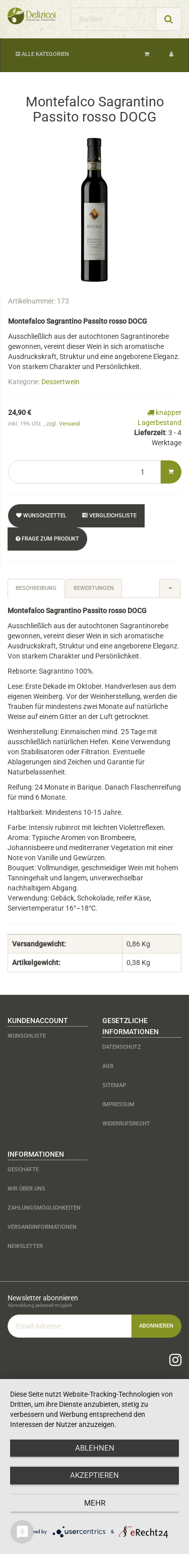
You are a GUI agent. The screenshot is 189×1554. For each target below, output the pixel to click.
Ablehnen (94, 1448)
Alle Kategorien (42, 54)
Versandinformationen (42, 1227)
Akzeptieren (94, 1475)
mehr (94, 1503)
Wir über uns (26, 1188)
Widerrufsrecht (126, 1123)
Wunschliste (27, 1036)
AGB (107, 1066)
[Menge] (84, 472)
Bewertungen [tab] (94, 588)
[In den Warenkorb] (170, 472)
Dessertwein (60, 382)
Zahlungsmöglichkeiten (44, 1208)
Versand (69, 424)
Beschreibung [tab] (36, 588)
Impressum (118, 1104)
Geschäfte (23, 1169)
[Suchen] (113, 19)
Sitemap (114, 1085)
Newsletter (25, 1246)
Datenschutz (121, 1047)
